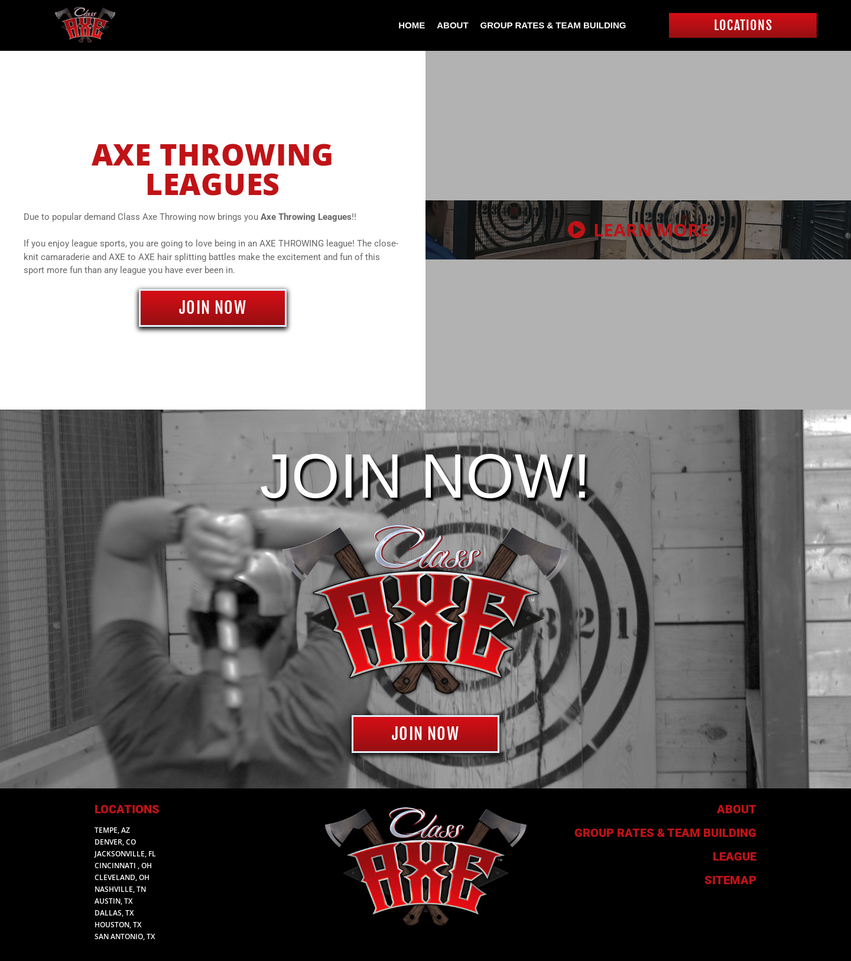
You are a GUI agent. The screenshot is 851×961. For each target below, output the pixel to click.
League (734, 856)
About (452, 25)
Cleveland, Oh (122, 877)
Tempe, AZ (112, 830)
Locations (127, 809)
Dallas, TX (114, 913)
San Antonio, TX (125, 936)
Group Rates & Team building (665, 833)
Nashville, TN (120, 889)
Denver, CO (115, 842)
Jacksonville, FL (125, 854)
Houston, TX (118, 925)
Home (411, 25)
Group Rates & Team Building (553, 25)
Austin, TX (113, 901)
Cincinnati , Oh (123, 866)
